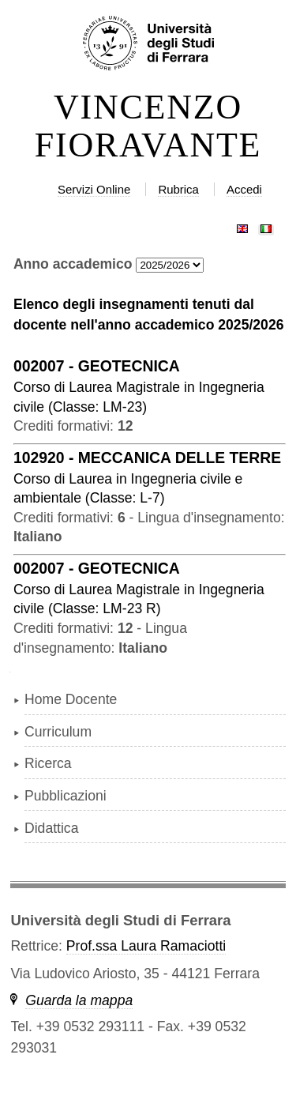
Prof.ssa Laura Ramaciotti (146, 946)
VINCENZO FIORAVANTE (148, 126)
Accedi (244, 189)
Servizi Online (94, 189)
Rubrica (178, 189)
